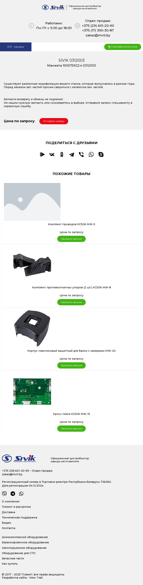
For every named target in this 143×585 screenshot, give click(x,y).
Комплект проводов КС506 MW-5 (71, 224)
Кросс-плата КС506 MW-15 (71, 414)
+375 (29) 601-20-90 (98, 26)
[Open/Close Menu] (15, 46)
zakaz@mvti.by (98, 35)
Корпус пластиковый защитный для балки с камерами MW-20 (71, 350)
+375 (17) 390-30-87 (98, 30)
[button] (53, 121)
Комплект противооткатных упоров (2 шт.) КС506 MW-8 (71, 287)
